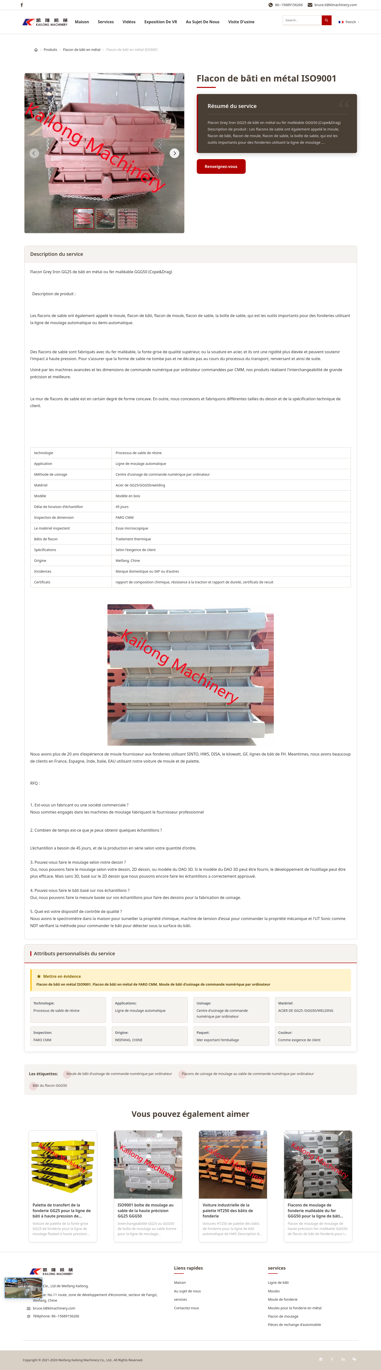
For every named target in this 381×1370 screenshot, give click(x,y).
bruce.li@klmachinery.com (335, 4)
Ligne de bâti (278, 1282)
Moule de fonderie (283, 1299)
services (106, 21)
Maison (82, 21)
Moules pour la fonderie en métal (295, 1308)
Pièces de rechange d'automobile (294, 1324)
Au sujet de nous (187, 1291)
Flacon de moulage (283, 1316)
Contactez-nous (186, 1308)
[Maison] (36, 50)
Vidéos (129, 21)
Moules (274, 1291)
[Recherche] (327, 20)
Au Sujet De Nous (202, 21)
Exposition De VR (160, 21)
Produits (50, 49)
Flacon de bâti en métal (82, 49)
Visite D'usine (241, 21)
